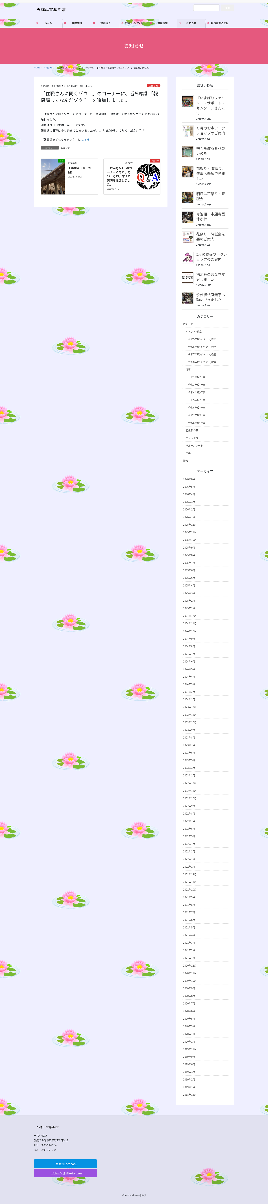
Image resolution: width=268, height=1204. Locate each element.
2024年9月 (189, 638)
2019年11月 (190, 1049)
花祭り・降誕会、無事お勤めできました (210, 173)
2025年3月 (189, 593)
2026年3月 (189, 502)
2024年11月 (190, 623)
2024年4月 (189, 676)
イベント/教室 (194, 331)
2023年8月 (189, 737)
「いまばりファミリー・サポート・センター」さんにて (210, 105)
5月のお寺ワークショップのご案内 (211, 257)
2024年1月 (189, 699)
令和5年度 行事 (196, 400)
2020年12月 (190, 965)
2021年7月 (189, 912)
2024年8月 (189, 646)
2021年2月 (189, 950)
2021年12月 (190, 874)
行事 (188, 369)
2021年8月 (189, 904)
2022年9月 (189, 806)
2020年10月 (190, 980)
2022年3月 (189, 851)
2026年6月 (189, 479)
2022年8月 (189, 813)
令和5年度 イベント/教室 (202, 339)
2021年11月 (190, 882)
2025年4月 (189, 585)
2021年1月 (189, 958)
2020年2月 (189, 1034)
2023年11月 (190, 714)
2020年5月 (189, 1018)
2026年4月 (189, 494)
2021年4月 (189, 935)
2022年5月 (189, 836)
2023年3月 (189, 768)
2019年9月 (189, 1056)
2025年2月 (189, 600)
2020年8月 (189, 996)
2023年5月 (189, 760)
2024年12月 (190, 616)
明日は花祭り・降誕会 (210, 196)
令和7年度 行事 (196, 415)
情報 (185, 460)
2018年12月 (190, 1094)
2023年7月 (189, 745)
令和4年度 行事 (196, 392)
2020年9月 (189, 988)
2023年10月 (190, 722)
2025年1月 (189, 608)
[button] (65, 1163)
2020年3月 (189, 1026)
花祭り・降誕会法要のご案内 (210, 236)
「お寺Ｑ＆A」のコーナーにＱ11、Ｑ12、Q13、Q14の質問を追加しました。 (119, 176)
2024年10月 (190, 631)
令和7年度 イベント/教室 (202, 354)
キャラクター (193, 438)
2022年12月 (190, 783)
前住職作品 (192, 430)
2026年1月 (189, 517)
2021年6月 (189, 920)
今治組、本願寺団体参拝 (210, 216)
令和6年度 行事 (196, 407)
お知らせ (153, 85)
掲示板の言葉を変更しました (210, 277)
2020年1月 (189, 1041)
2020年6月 (189, 1011)
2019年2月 (189, 1079)
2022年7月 (189, 821)
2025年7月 (189, 562)
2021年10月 (190, 889)
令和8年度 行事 (196, 423)
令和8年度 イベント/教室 (202, 362)
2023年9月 (189, 730)
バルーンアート (194, 445)
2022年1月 (189, 866)
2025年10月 (190, 540)
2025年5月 (189, 578)
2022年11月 (190, 790)
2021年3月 (189, 942)
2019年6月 (189, 1064)
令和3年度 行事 (196, 384)
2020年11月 (190, 973)
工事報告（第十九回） (79, 170)
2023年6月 (189, 752)
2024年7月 (189, 654)
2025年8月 (189, 555)
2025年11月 (190, 532)
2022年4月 (189, 844)
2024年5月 (189, 669)
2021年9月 (189, 897)
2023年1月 (189, 775)
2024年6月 (189, 661)
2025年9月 (189, 547)
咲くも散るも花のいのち (210, 151)
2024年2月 (189, 692)
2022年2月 (189, 859)
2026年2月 (189, 509)
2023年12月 (190, 707)
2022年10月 (190, 798)
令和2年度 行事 (196, 377)
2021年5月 (189, 927)
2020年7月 (189, 1003)
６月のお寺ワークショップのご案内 (210, 130)
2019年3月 (189, 1072)
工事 (188, 453)
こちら (85, 139)
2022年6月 (189, 828)
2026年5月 (189, 486)
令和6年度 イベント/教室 (202, 346)
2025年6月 (189, 570)
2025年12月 (190, 524)
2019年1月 (189, 1087)
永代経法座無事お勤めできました (210, 297)
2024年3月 (189, 684)
